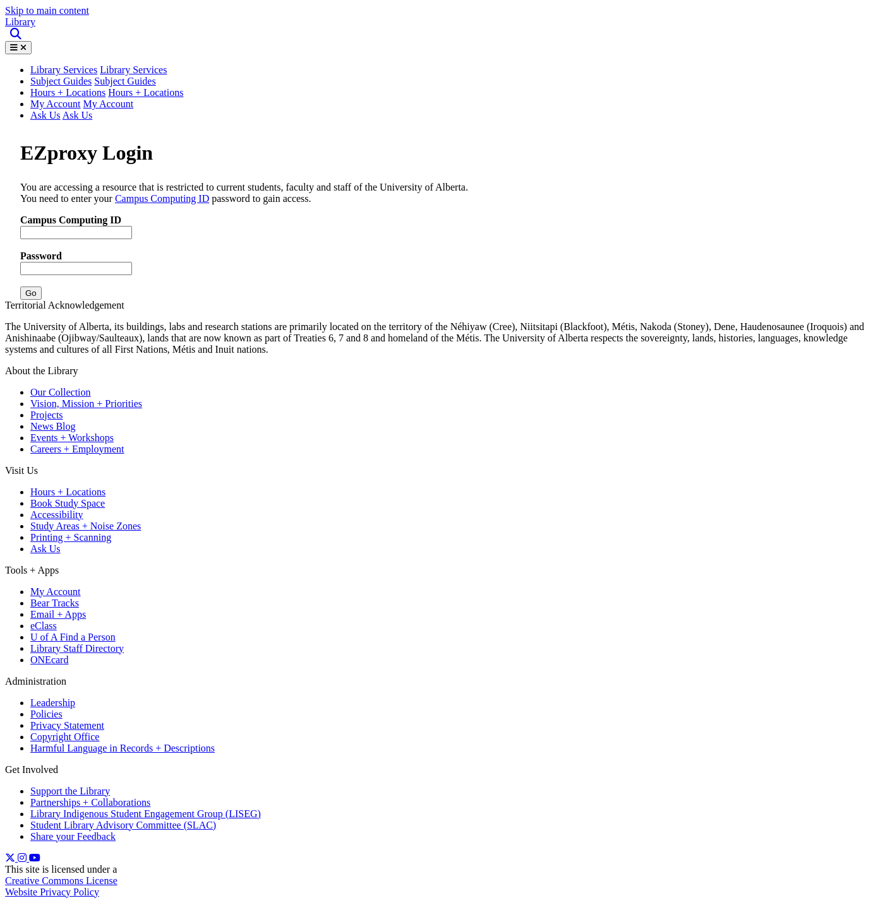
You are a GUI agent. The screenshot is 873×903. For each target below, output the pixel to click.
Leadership (52, 702)
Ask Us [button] (78, 115)
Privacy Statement (67, 725)
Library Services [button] (63, 69)
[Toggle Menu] (18, 47)
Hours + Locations (67, 92)
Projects (46, 415)
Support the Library (70, 791)
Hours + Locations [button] (145, 92)
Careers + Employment (77, 449)
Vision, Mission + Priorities (86, 403)
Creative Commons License (61, 880)
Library (20, 21)
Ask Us (45, 115)
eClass (43, 625)
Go (31, 293)
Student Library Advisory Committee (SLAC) (123, 825)
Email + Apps (58, 614)
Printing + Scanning (70, 537)
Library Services (133, 69)
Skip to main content (47, 10)
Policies (46, 714)
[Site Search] (16, 34)
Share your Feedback (73, 836)
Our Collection (60, 392)
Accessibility (56, 514)
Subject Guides (61, 81)
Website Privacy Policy (52, 892)
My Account (55, 103)
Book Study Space (67, 503)
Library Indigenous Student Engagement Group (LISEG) (145, 813)
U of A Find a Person (73, 637)
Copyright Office (64, 736)
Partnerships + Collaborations (90, 802)
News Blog (53, 426)
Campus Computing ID (162, 198)
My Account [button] (108, 103)
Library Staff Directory (77, 648)
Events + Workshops (72, 437)
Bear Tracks (54, 603)
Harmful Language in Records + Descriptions (122, 748)
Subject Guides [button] (124, 81)
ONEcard (49, 659)
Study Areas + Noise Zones (85, 526)
